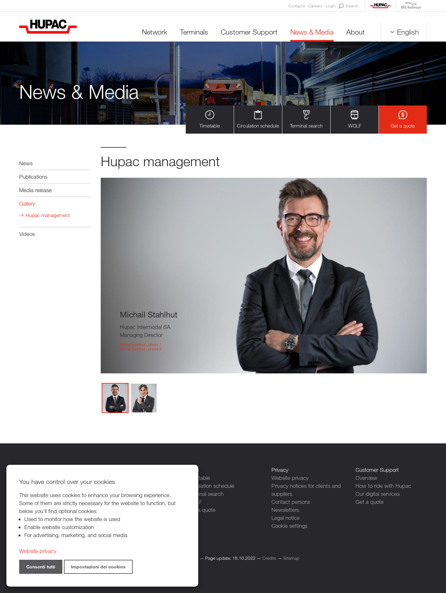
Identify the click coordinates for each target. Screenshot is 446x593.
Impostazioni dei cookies (98, 566)
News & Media (311, 31)
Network (154, 31)
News (26, 163)
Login (330, 5)
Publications (33, 176)
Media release (35, 190)
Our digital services (378, 493)
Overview (366, 477)
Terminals (194, 31)
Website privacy (290, 477)
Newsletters (285, 509)
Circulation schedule (258, 119)
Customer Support (249, 31)
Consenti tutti (40, 566)
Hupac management (48, 215)
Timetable (210, 119)
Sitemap (291, 558)
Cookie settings (289, 525)
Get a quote (403, 119)
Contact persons (290, 501)
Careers (315, 5)
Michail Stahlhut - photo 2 (140, 348)
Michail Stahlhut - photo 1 (140, 344)
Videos (27, 233)
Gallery (27, 203)
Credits (269, 558)
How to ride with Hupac (383, 485)
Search (348, 6)
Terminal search (306, 119)
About (355, 31)
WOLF (354, 119)
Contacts (296, 5)
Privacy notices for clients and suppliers (306, 489)
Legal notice (285, 517)
